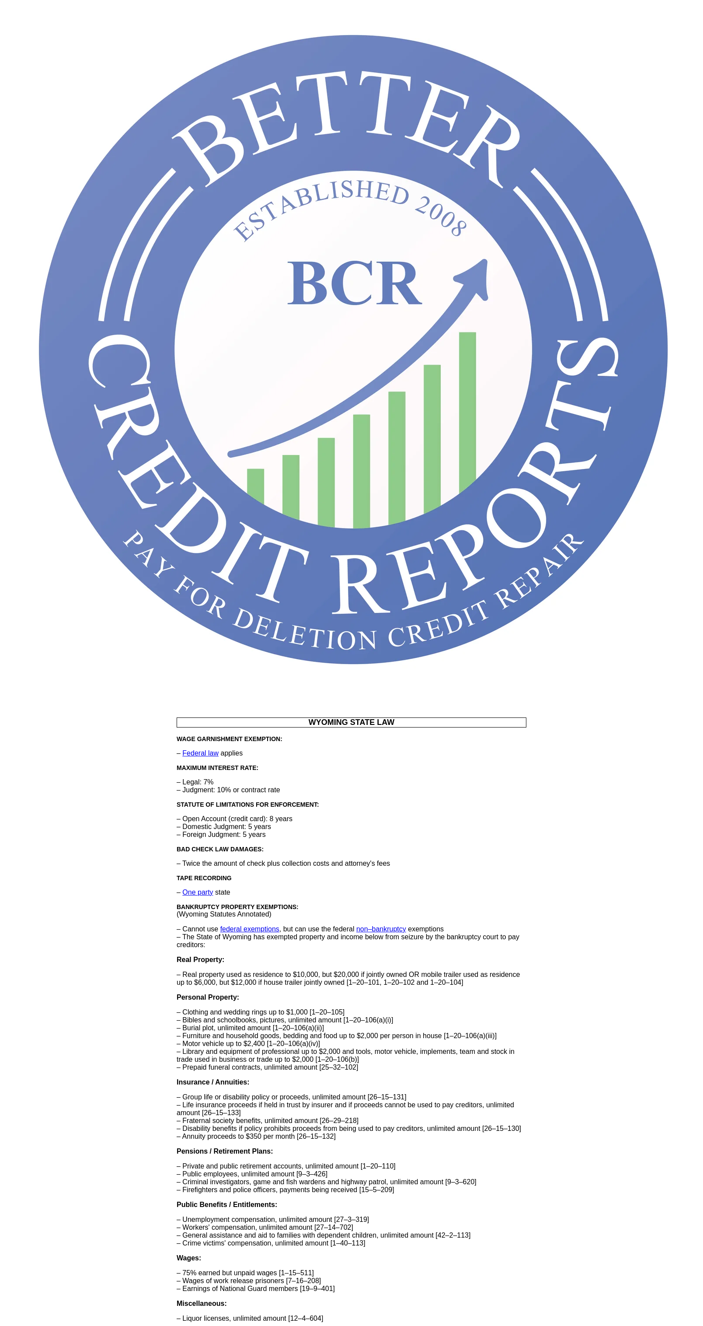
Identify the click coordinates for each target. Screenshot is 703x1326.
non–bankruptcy (381, 929)
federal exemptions (249, 929)
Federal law (200, 753)
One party (197, 892)
